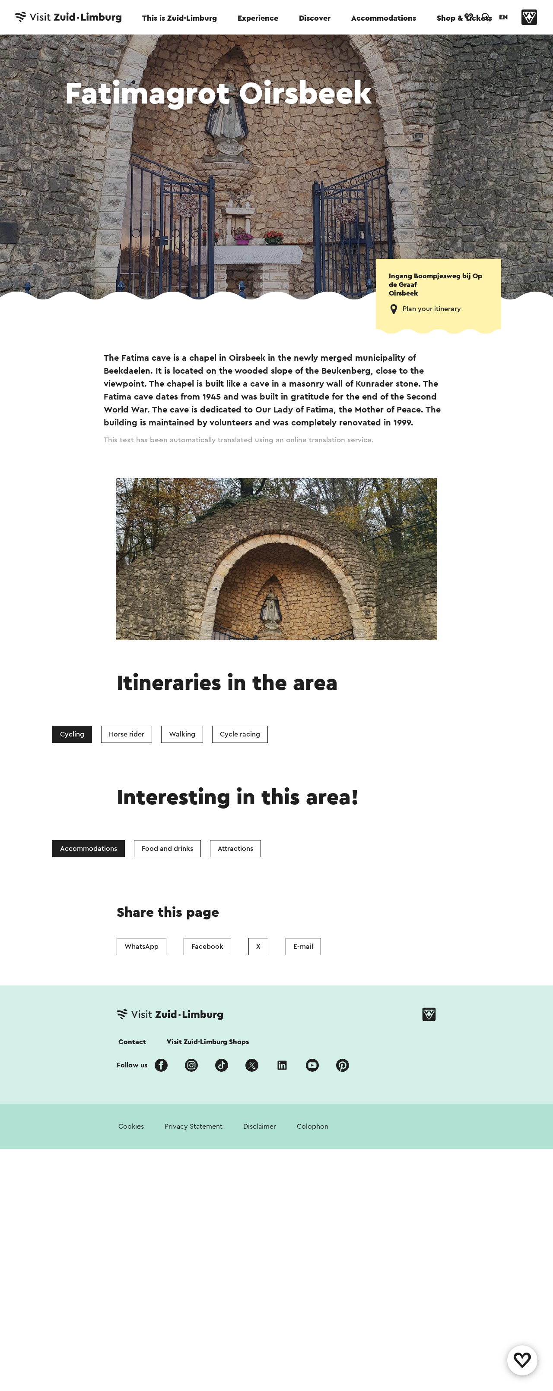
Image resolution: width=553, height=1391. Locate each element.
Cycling (72, 734)
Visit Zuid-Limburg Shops (208, 1042)
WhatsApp (141, 946)
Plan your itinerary (432, 308)
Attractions (235, 848)
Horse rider (126, 734)
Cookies (131, 1126)
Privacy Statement (193, 1126)
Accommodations (383, 18)
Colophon (312, 1126)
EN (503, 17)
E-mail (303, 946)
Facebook (207, 946)
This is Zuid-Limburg (179, 18)
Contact (132, 1042)
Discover (315, 18)
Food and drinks (167, 848)
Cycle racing (240, 734)
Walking (182, 734)
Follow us (132, 1065)
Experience (258, 18)
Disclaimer (259, 1126)
